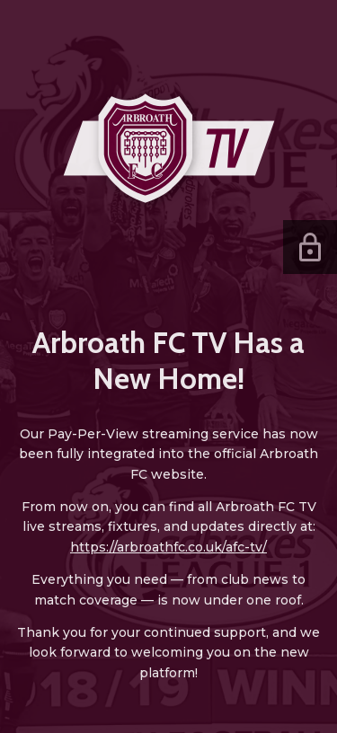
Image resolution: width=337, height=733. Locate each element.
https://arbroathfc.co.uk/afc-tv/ (168, 547)
